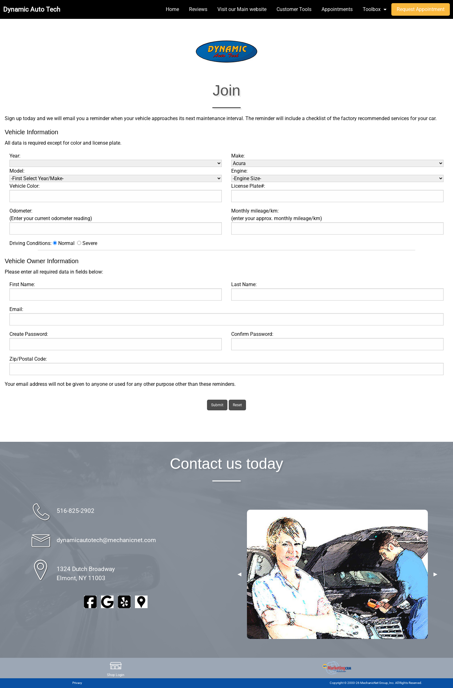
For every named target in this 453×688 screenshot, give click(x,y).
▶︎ (435, 574)
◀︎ (239, 574)
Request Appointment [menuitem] (421, 9)
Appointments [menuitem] (337, 9)
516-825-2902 (75, 510)
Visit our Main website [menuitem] (241, 9)
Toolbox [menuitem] (372, 9)
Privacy (77, 683)
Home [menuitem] (172, 9)
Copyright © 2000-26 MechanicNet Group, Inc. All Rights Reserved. (376, 683)
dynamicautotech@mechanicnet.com (106, 540)
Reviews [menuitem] (198, 9)
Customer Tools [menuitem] (294, 9)
